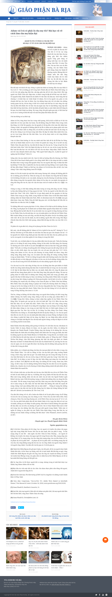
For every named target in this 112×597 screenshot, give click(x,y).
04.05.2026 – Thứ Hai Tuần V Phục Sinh (93, 79)
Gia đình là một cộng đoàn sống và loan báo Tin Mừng (55, 517)
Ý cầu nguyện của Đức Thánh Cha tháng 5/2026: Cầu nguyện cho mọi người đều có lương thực (94, 40)
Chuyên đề (37, 1)
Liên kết (43, 1)
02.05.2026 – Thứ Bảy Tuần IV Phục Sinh (94, 140)
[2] (63, 182)
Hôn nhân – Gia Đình (72, 18)
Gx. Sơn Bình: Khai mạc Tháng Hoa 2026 (94, 63)
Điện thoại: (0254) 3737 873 (11, 586)
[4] (33, 202)
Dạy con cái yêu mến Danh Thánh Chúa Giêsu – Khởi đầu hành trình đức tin (38, 544)
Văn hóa (85, 18)
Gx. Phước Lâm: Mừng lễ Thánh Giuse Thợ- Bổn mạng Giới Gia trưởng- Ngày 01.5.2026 (93, 72)
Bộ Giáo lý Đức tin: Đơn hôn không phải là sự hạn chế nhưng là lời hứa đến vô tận (39, 568)
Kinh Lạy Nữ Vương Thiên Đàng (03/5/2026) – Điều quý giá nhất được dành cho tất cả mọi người (93, 57)
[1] (40, 169)
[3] (60, 198)
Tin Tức (16, 18)
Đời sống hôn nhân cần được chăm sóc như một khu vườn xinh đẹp (22, 517)
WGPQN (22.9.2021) (54, 47)
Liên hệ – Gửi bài (52, 1)
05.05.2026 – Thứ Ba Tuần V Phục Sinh (93, 31)
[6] (40, 246)
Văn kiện (29, 1)
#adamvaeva (15, 502)
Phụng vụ (58, 18)
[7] (60, 261)
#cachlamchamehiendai (27, 502)
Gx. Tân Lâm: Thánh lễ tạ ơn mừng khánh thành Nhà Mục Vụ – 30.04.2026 (94, 133)
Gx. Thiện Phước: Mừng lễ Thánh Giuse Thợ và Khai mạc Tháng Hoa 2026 (93, 126)
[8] (15, 299)
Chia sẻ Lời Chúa (27, 18)
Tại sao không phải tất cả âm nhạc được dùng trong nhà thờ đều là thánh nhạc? (94, 88)
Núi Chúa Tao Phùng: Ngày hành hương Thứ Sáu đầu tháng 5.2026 (93, 118)
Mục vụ (24, 1)
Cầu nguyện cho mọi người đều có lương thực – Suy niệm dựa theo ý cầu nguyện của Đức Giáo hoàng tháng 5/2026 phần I (94, 48)
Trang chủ (10, 1)
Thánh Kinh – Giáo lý (44, 18)
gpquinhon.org (61, 425)
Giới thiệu (17, 1)
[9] (26, 361)
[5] (12, 222)
